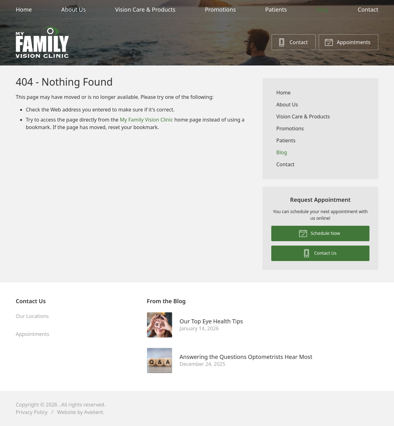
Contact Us (319, 252)
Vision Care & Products (145, 9)
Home (24, 9)
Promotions (220, 9)
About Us (73, 9)
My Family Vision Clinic (146, 119)
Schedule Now (319, 233)
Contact (368, 9)
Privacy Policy (32, 412)
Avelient (93, 412)
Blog (322, 9)
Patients (276, 9)
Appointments (347, 41)
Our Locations (32, 316)
